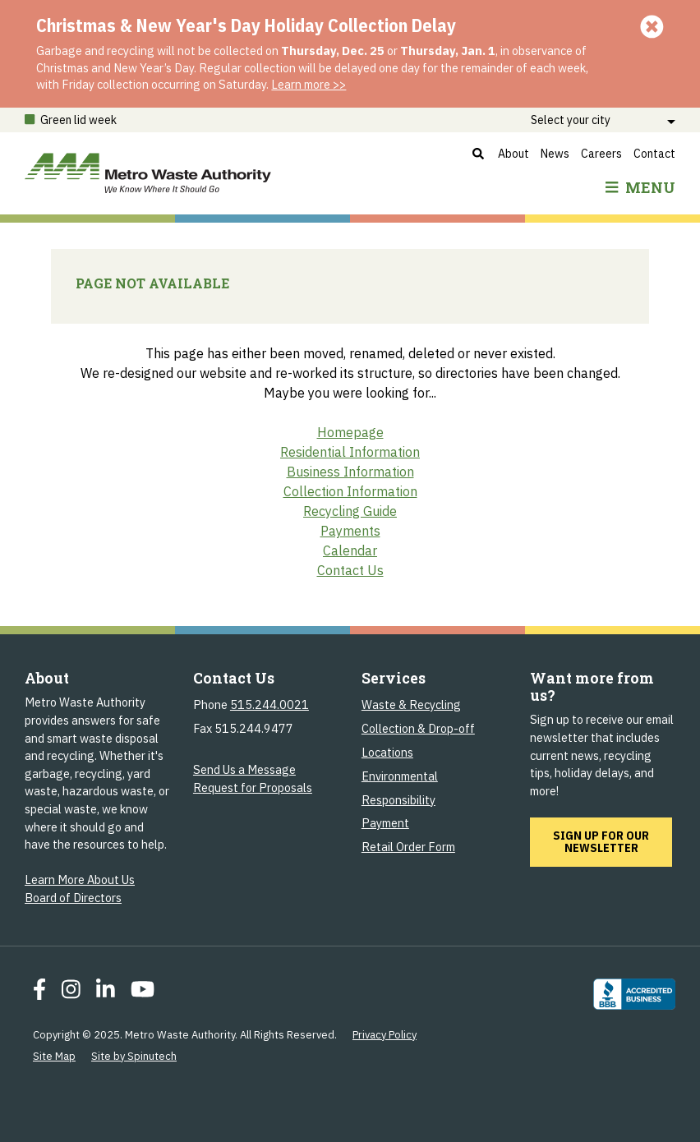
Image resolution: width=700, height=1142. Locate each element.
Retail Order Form (408, 846)
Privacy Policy (384, 1035)
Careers (601, 153)
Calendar (350, 550)
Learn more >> (308, 84)
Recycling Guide (350, 511)
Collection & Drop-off (418, 728)
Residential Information (350, 452)
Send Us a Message (244, 769)
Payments (350, 531)
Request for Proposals (252, 787)
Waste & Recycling (411, 704)
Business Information (350, 471)
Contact (654, 153)
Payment (385, 823)
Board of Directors (73, 897)
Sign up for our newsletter (612, 840)
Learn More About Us (80, 879)
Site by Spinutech (134, 1056)
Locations (387, 752)
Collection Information (350, 491)
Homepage (350, 432)
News (555, 153)
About (513, 153)
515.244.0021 (269, 704)
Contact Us (350, 570)
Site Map (54, 1056)
